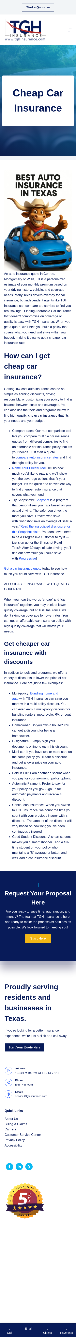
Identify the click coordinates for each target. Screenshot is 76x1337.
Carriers (10, 1129)
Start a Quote (38, 7)
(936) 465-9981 (24, 1084)
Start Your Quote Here (24, 1047)
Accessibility (13, 1145)
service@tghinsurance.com (31, 1096)
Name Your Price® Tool (29, 468)
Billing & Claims (16, 1124)
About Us (11, 1119)
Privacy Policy (15, 1140)
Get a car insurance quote (22, 568)
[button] (38, 938)
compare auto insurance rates (37, 457)
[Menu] (70, 30)
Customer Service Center (23, 1134)
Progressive (27, 558)
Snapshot (42, 500)
